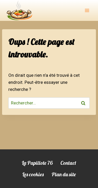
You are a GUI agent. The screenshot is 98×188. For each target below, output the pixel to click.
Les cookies (33, 174)
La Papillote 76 (37, 163)
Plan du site (63, 174)
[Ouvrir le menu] (87, 10)
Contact (68, 163)
